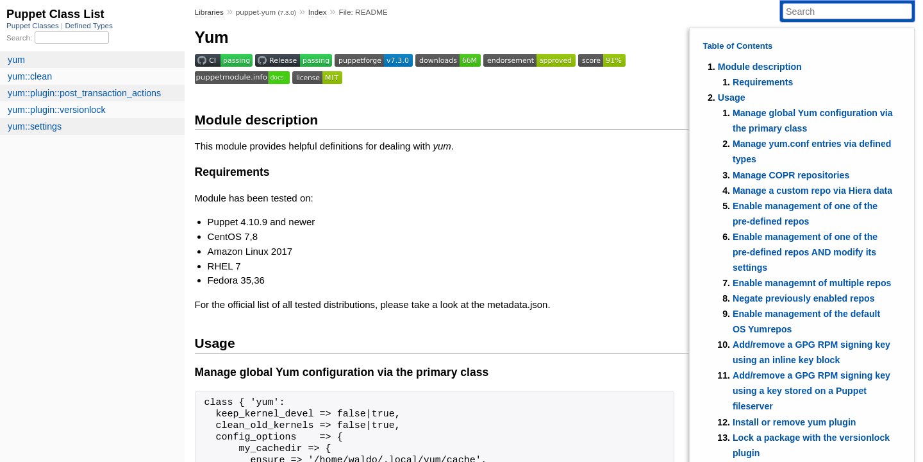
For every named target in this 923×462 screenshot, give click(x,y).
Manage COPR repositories (791, 175)
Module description (760, 67)
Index (317, 12)
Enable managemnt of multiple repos (812, 283)
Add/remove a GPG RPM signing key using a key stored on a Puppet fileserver (811, 390)
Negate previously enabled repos (804, 298)
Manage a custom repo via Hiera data (812, 190)
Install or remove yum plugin (794, 422)
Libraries (209, 12)
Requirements (763, 82)
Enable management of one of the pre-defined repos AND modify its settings (805, 252)
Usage (731, 97)
